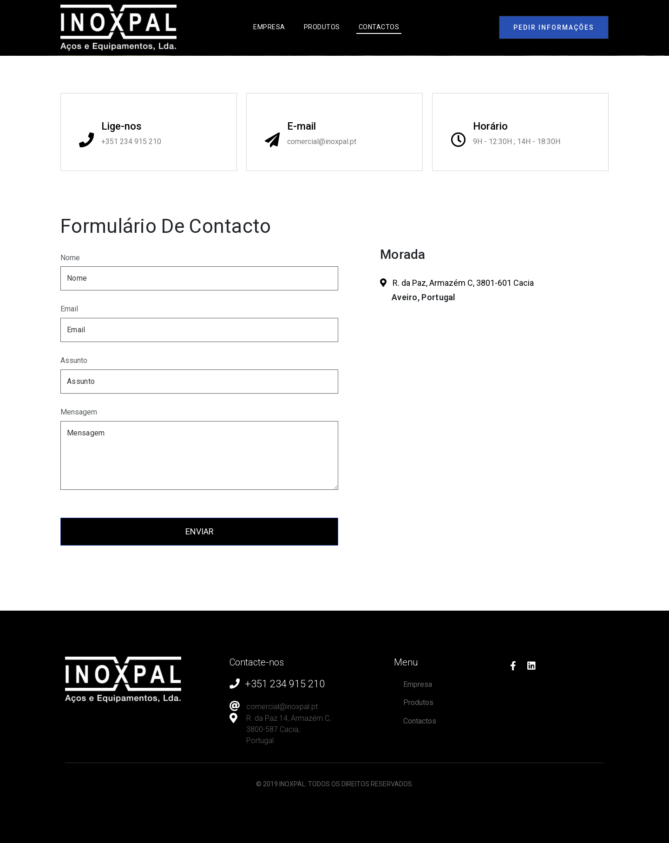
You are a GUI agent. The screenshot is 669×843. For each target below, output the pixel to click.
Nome (70, 257)
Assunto (73, 360)
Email (69, 308)
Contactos (379, 27)
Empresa (269, 27)
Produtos (322, 27)
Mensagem (78, 412)
